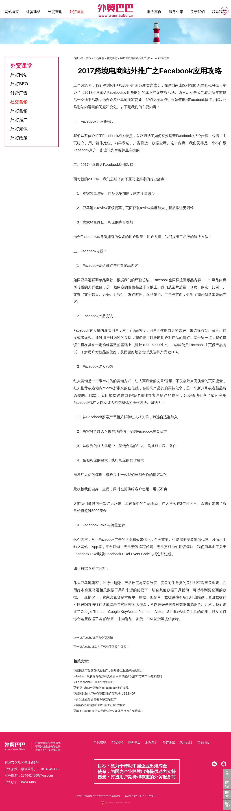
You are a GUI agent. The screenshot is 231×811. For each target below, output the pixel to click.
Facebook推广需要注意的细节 (95, 682)
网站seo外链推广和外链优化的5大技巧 (101, 705)
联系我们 (219, 12)
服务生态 (176, 12)
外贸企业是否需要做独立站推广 (96, 699)
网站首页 (12, 12)
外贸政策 (19, 137)
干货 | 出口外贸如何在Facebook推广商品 (102, 687)
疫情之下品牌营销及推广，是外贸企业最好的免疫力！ (110, 670)
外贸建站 (33, 12)
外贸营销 (55, 12)
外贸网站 (19, 74)
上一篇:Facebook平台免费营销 (93, 637)
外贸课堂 (76, 12)
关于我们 (197, 12)
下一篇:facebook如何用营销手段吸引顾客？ (101, 646)
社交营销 (19, 101)
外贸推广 (19, 119)
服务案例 (154, 12)
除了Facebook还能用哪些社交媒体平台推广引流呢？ (110, 710)
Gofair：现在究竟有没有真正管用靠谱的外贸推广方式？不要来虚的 (119, 676)
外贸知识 (19, 128)
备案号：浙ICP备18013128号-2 (140, 795)
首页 (88, 58)
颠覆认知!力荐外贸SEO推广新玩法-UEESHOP (106, 693)
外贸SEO (19, 83)
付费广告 (19, 92)
